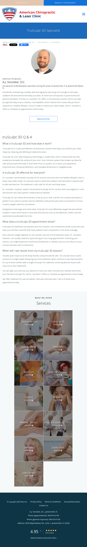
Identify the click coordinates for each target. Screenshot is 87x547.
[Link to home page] (40, 14)
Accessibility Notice (72, 502)
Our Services (42, 42)
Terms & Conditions (53, 502)
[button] (44, 119)
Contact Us (43, 505)
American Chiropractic (11, 42)
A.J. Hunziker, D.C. (28, 42)
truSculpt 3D (55, 42)
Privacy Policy (36, 502)
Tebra (54, 538)
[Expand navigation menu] (83, 14)
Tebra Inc (23, 502)
